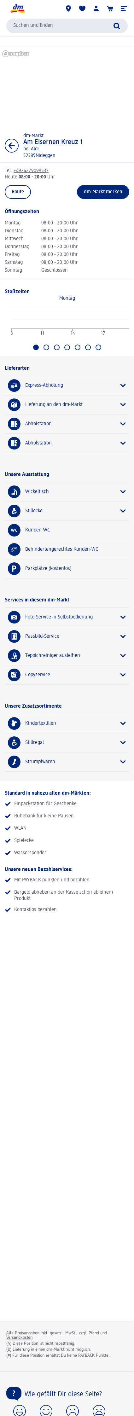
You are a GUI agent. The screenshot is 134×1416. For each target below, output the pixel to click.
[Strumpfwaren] (67, 761)
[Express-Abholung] (67, 385)
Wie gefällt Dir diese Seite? (63, 1394)
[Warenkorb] (110, 8)
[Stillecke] (67, 511)
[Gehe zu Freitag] (77, 347)
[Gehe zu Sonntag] (98, 347)
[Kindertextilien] (67, 723)
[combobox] (67, 26)
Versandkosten (19, 1337)
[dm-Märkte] (68, 8)
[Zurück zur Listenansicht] (12, 146)
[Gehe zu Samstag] (88, 347)
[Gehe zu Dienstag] (46, 347)
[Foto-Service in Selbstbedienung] (67, 617)
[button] (124, 8)
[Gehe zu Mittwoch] (57, 347)
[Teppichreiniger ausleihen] (67, 655)
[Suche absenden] (116, 26)
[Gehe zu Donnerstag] (67, 347)
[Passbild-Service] (67, 636)
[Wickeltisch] (67, 491)
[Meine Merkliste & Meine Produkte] (82, 8)
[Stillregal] (67, 742)
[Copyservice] (67, 674)
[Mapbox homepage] (16, 53)
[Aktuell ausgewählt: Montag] (36, 347)
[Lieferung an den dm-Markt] (67, 404)
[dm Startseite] (17, 8)
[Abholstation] (67, 424)
